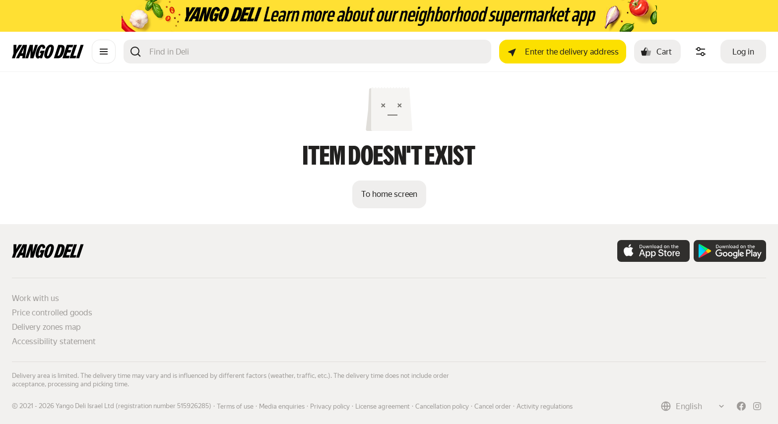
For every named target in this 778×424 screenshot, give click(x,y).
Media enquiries (282, 406)
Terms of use (235, 406)
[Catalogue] (104, 51)
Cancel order (492, 406)
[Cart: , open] (657, 51)
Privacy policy (330, 406)
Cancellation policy (442, 406)
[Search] (316, 51)
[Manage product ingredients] (701, 51)
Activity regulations (545, 406)
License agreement (382, 406)
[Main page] (48, 56)
